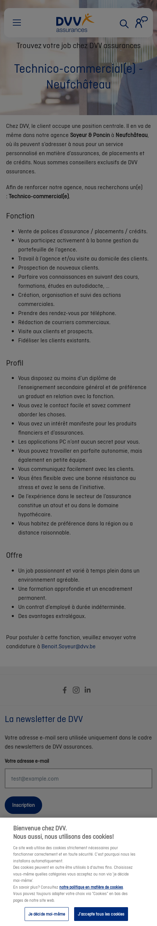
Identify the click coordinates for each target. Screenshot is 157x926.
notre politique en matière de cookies (91, 893)
